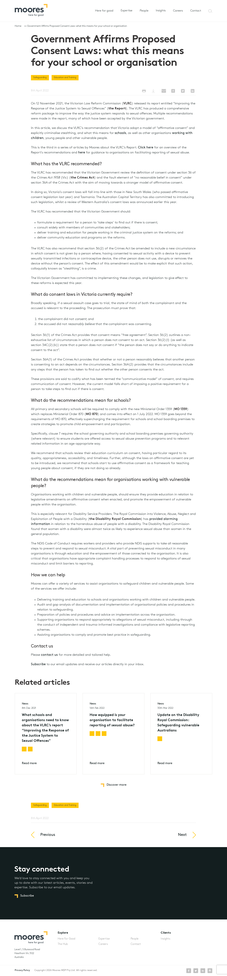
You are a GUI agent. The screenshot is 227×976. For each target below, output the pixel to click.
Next (182, 839)
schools (120, 133)
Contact (195, 10)
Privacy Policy (22, 970)
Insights (161, 10)
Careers (178, 10)
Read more (29, 767)
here (81, 152)
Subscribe (38, 664)
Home (18, 26)
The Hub (63, 944)
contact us (49, 654)
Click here (145, 147)
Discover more (116, 784)
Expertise (126, 10)
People (144, 10)
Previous (47, 839)
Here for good (104, 10)
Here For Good (66, 938)
